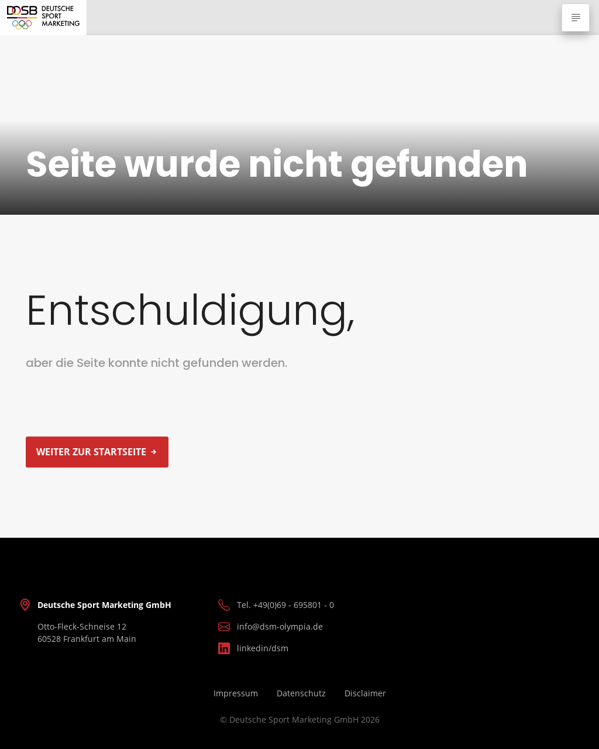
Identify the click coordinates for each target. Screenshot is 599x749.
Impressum (236, 693)
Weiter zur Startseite (91, 451)
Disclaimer (365, 693)
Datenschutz (301, 693)
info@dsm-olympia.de (280, 626)
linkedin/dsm (262, 648)
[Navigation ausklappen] (576, 18)
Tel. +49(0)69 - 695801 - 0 (285, 604)
